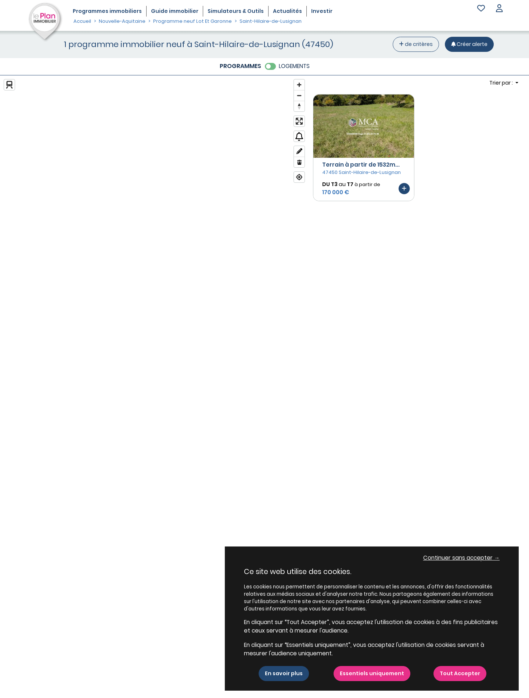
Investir (321, 11)
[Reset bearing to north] (299, 106)
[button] (499, 9)
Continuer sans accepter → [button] (461, 558)
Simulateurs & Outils (236, 11)
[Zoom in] (299, 84)
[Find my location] (299, 177)
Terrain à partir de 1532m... (361, 164)
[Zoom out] (299, 95)
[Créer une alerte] (469, 44)
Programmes (107, 11)
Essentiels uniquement (372, 673)
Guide (174, 11)
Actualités (287, 11)
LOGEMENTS (294, 66)
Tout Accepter (460, 673)
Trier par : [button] (501, 82)
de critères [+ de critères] (416, 44)
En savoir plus (284, 673)
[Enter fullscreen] (299, 121)
